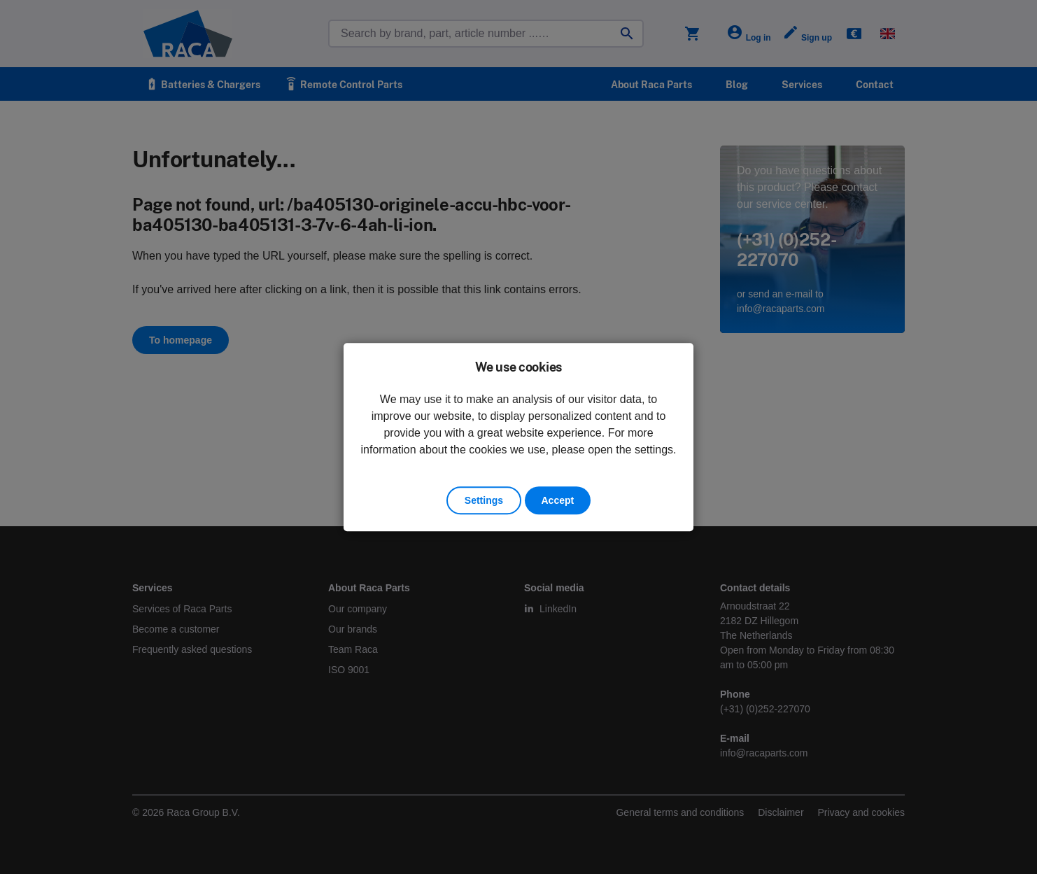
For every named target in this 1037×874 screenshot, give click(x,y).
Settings (484, 500)
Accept (558, 500)
